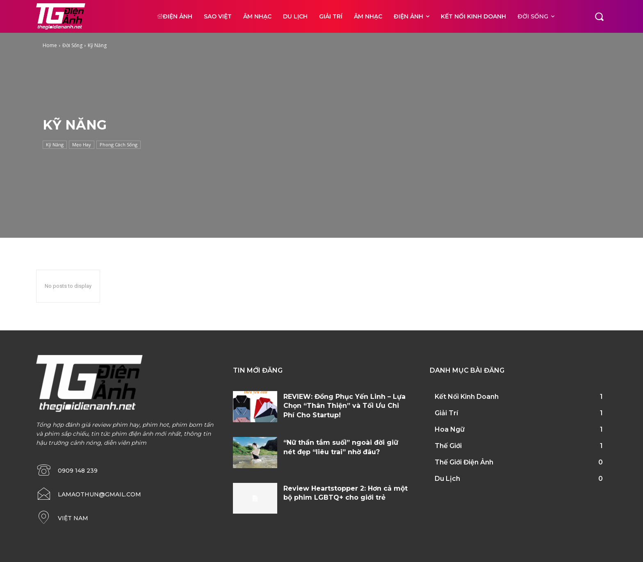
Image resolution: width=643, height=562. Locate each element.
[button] (599, 16)
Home (50, 45)
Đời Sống (72, 45)
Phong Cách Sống (118, 145)
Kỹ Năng (55, 145)
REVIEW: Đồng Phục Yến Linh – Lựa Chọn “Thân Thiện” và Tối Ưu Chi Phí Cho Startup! (344, 406)
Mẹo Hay (81, 145)
